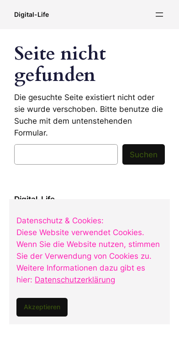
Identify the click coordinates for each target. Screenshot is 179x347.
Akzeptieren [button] (42, 307)
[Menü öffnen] (159, 14)
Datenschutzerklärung (75, 279)
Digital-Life (31, 14)
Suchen (144, 154)
